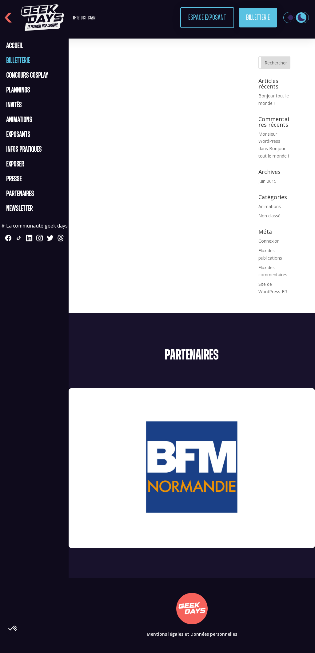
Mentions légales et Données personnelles (192, 634)
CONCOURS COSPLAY (27, 75)
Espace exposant (207, 17)
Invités (14, 105)
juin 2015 (267, 181)
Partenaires (20, 194)
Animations (19, 120)
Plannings (18, 90)
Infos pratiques (24, 149)
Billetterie (258, 17)
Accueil (14, 46)
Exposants (18, 134)
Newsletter (19, 208)
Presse (14, 179)
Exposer (15, 164)
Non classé (269, 216)
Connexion (269, 241)
